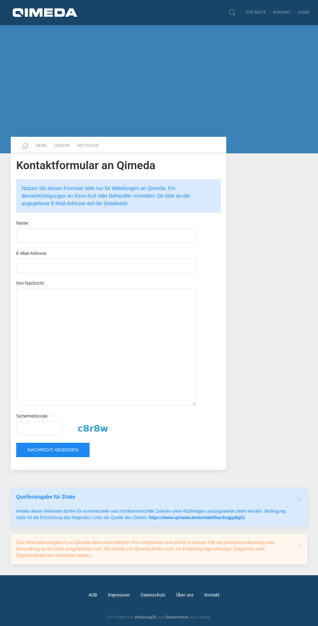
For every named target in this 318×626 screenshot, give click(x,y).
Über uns (185, 595)
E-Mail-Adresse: (31, 253)
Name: (22, 223)
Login (303, 12)
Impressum (119, 595)
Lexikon (62, 145)
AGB (92, 595)
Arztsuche (88, 145)
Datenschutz (153, 595)
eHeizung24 (145, 617)
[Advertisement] (159, 81)
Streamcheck (176, 617)
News (41, 145)
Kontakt (282, 12)
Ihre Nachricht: (30, 283)
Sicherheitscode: (32, 416)
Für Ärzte (256, 12)
